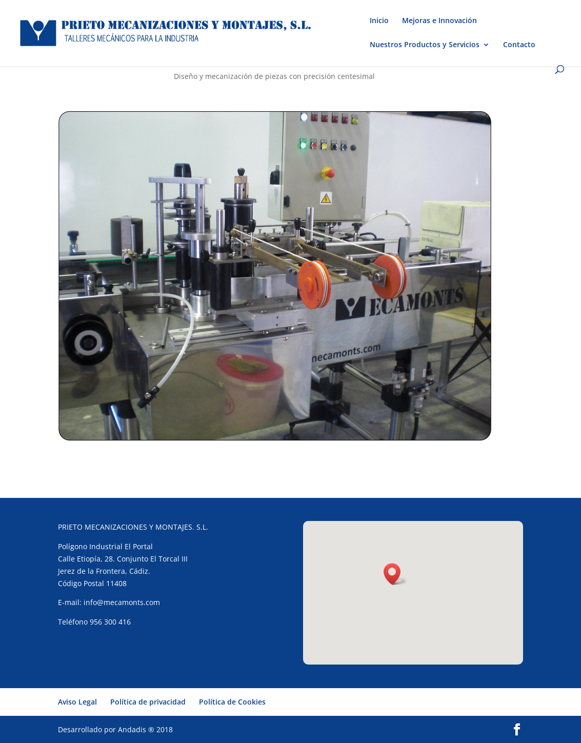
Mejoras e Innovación (439, 21)
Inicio (379, 21)
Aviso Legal (77, 702)
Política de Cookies (232, 702)
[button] (395, 574)
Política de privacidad (148, 702)
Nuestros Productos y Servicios (424, 45)
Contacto (519, 45)
